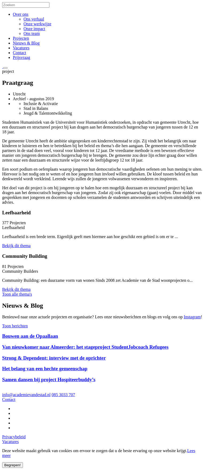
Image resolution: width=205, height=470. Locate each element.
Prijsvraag (21, 57)
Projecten (21, 38)
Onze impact (34, 28)
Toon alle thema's (17, 294)
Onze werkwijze (37, 24)
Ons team (31, 33)
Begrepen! (12, 465)
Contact (19, 52)
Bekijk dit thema (16, 245)
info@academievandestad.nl (26, 394)
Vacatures (21, 48)
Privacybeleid (14, 437)
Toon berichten (15, 326)
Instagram (192, 317)
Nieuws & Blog (26, 43)
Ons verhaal (33, 19)
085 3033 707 (63, 394)
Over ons (20, 14)
